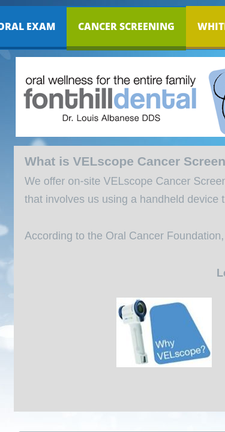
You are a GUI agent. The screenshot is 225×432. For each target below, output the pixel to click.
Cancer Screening (126, 26)
